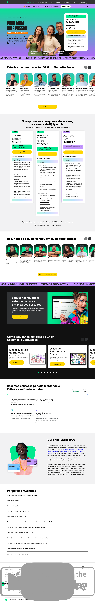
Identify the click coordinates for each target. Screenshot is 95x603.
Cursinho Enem (31, 2)
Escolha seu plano (47, 107)
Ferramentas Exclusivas (76, 390)
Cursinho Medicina (42, 2)
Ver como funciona (20, 317)
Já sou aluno (83, 2)
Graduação (67, 2)
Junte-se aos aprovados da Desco (47, 275)
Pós (74, 2)
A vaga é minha (65, 6)
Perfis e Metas (85, 390)
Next (89, 67)
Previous (85, 67)
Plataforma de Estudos (55, 2)
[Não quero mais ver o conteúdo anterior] (87, 6)
